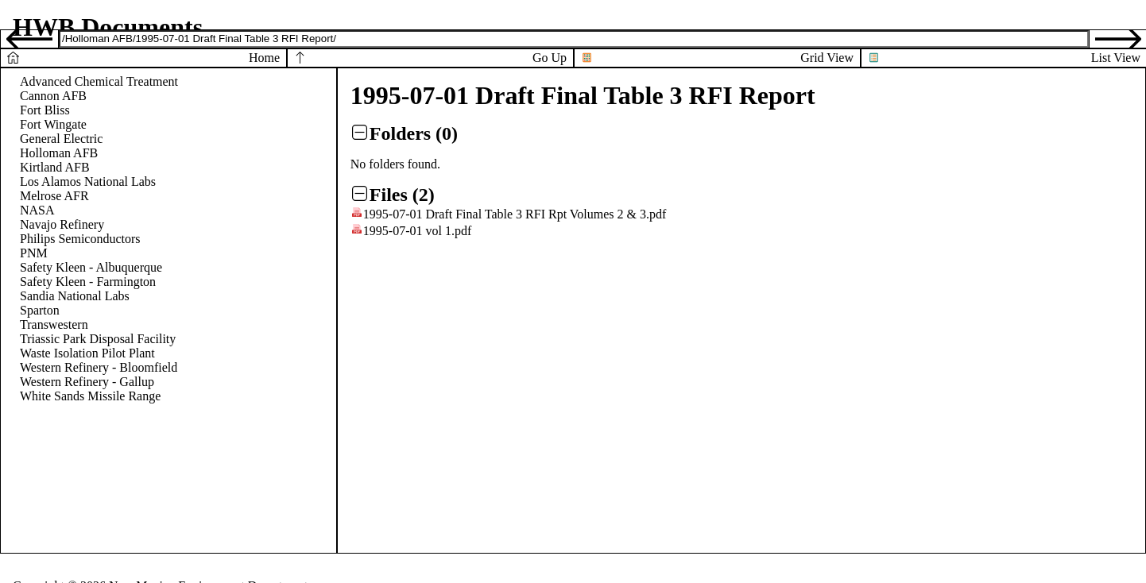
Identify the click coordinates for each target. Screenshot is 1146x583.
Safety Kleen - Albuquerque (91, 267)
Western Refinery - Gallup (87, 381)
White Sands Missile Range (90, 396)
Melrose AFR (54, 196)
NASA (37, 210)
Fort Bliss (45, 110)
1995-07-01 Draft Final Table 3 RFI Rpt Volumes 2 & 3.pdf (515, 214)
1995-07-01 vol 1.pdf (417, 230)
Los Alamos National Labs (88, 181)
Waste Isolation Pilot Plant (87, 353)
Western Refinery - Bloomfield (98, 367)
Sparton (40, 310)
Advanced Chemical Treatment (99, 81)
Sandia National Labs (75, 296)
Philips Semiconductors (80, 238)
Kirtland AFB (55, 167)
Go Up (549, 57)
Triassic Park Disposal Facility (98, 339)
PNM (34, 253)
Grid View (827, 57)
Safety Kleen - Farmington (88, 281)
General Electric (61, 138)
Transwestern (54, 324)
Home (264, 57)
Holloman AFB (59, 153)
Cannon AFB (53, 95)
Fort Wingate (53, 124)
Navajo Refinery (62, 224)
